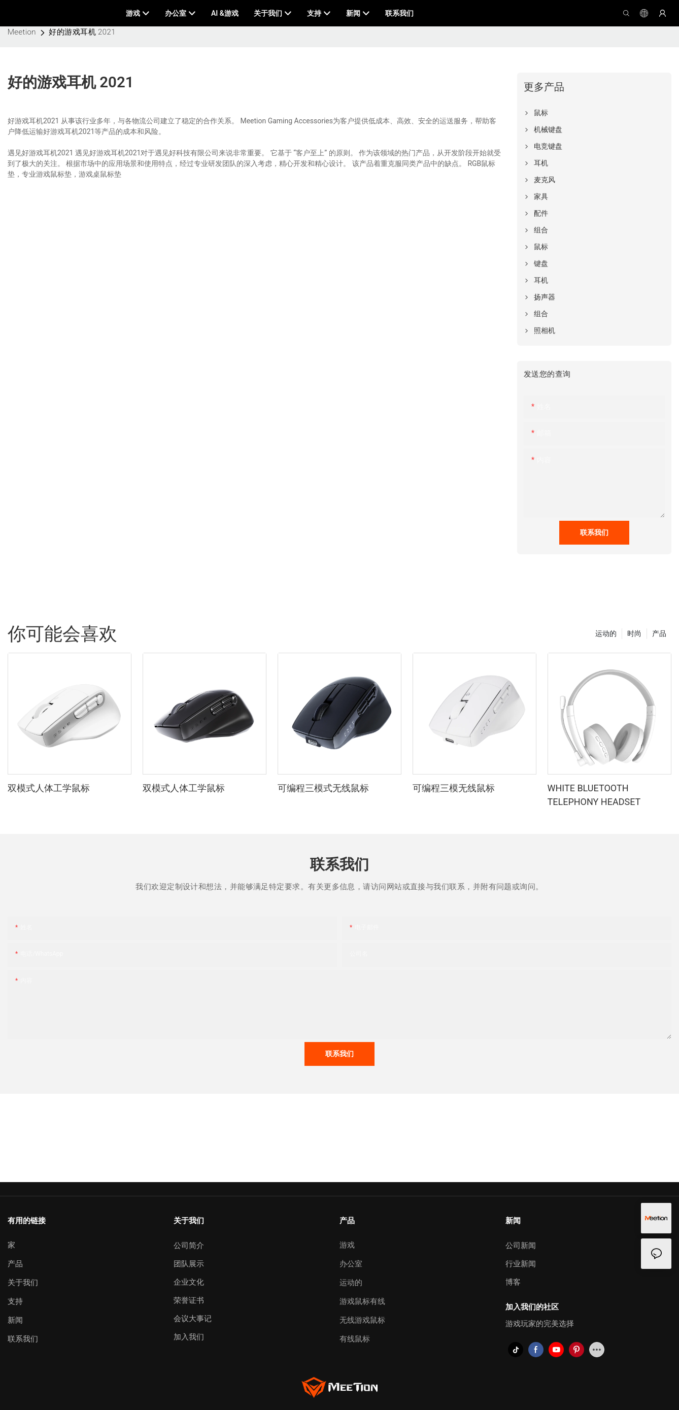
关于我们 (23, 1282)
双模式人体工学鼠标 (49, 788)
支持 (15, 1301)
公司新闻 (520, 1245)
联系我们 (23, 1339)
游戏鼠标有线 (362, 1301)
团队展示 (189, 1263)
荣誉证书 (189, 1300)
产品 (659, 633)
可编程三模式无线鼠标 (323, 788)
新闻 (15, 1320)
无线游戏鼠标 (362, 1320)
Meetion (22, 32)
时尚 (634, 633)
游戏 (347, 1245)
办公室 (350, 1263)
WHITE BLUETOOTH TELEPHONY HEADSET (594, 795)
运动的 (606, 633)
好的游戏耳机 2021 (82, 32)
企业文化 (189, 1282)
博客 (513, 1282)
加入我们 (189, 1336)
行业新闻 (520, 1263)
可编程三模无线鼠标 (454, 788)
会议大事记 (193, 1318)
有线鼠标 (354, 1339)
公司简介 (189, 1245)
